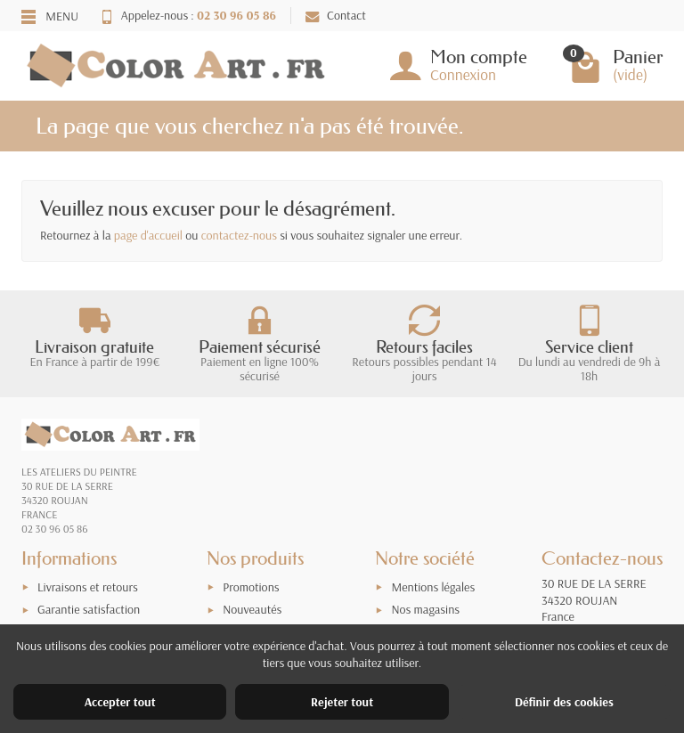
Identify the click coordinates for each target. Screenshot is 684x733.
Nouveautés (252, 609)
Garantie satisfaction (88, 609)
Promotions (251, 587)
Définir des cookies (564, 702)
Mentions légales (433, 587)
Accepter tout (120, 702)
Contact (335, 15)
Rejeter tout (342, 702)
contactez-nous (239, 235)
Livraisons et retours (87, 587)
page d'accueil (148, 235)
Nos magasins (425, 609)
